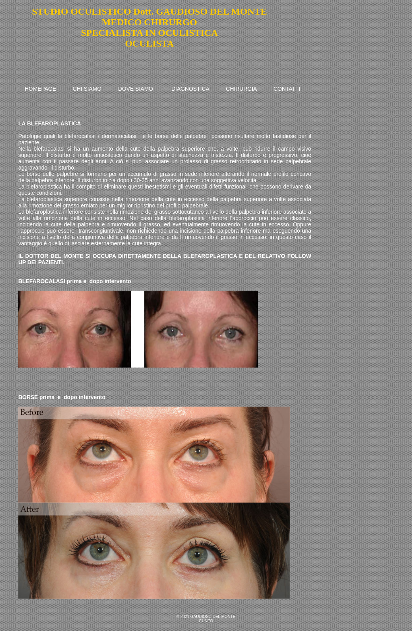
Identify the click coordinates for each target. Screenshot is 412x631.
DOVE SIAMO (135, 89)
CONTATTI (287, 89)
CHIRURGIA (241, 89)
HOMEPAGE (40, 89)
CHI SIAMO (87, 89)
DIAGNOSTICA (190, 89)
